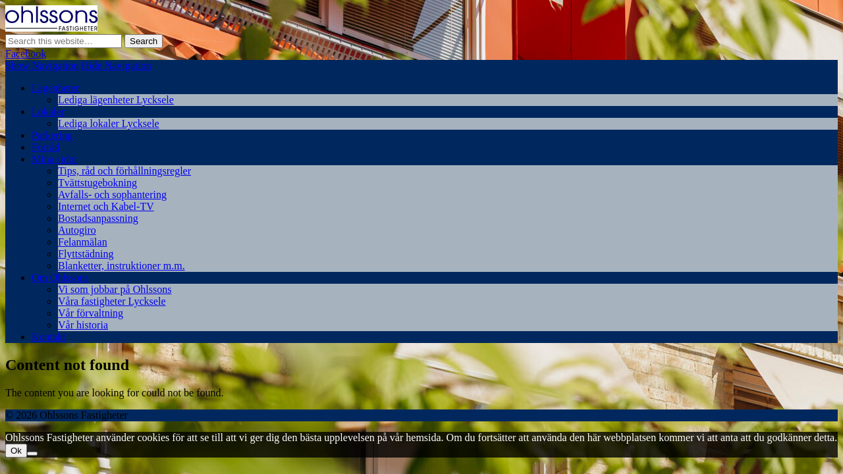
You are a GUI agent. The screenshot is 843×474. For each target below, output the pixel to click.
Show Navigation (42, 65)
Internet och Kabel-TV (106, 206)
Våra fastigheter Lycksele (111, 301)
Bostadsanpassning (98, 218)
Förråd (46, 147)
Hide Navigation (116, 65)
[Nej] (32, 454)
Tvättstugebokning (97, 182)
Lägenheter (55, 87)
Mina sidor (55, 159)
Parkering (52, 135)
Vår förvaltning (90, 313)
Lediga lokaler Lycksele (108, 123)
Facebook (25, 53)
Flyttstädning (85, 253)
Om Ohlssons (60, 277)
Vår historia (83, 324)
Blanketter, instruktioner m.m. (121, 265)
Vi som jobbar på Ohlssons (114, 289)
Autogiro (77, 230)
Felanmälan (82, 242)
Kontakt (49, 336)
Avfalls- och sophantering (112, 194)
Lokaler (48, 111)
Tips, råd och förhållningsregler (124, 170)
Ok (16, 451)
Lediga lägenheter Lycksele (116, 99)
